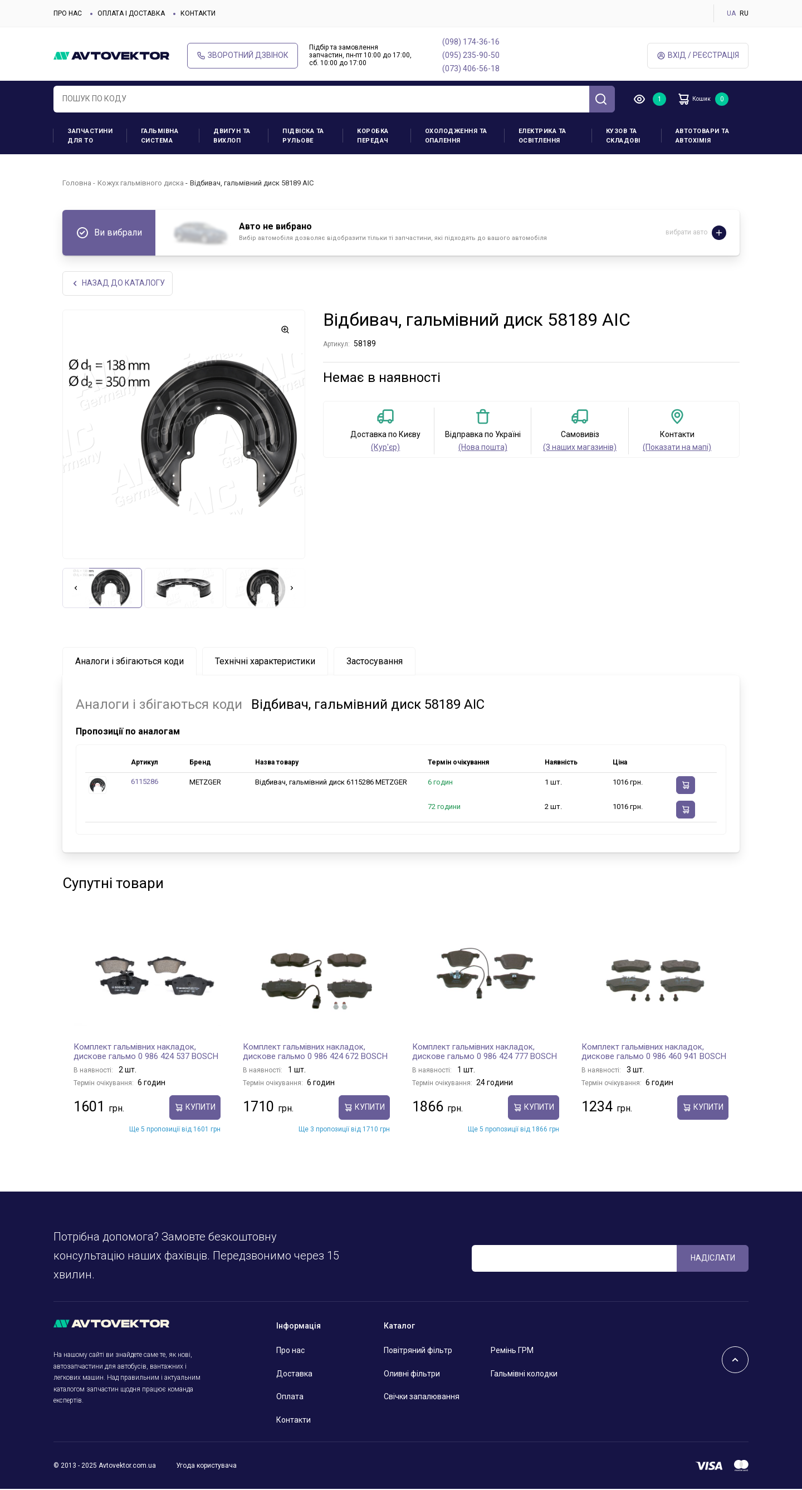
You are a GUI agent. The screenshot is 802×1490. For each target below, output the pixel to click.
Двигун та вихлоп (232, 136)
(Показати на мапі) (677, 448)
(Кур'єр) (385, 448)
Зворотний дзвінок (242, 55)
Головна (76, 183)
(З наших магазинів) (580, 448)
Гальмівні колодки (524, 1374)
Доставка (294, 1374)
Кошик (701, 99)
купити (195, 1108)
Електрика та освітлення (542, 136)
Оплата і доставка (131, 13)
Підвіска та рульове (303, 136)
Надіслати (713, 1258)
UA (731, 13)
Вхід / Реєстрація (698, 55)
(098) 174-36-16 (471, 41)
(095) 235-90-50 (471, 55)
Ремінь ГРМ (512, 1351)
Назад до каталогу (119, 283)
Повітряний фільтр (418, 1351)
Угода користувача (206, 1467)
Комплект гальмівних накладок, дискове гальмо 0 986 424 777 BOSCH (484, 1052)
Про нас (67, 13)
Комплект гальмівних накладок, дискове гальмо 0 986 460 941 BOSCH (653, 1052)
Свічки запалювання (421, 1397)
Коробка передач (373, 136)
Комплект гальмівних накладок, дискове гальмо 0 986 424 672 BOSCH (315, 1052)
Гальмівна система (160, 136)
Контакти (198, 13)
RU (744, 13)
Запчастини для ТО (90, 136)
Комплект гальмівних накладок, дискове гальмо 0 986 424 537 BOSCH (146, 1052)
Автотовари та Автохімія (703, 136)
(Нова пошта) (482, 448)
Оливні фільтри (412, 1374)
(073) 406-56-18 (471, 68)
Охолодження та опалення (456, 136)
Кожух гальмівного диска (140, 183)
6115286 (144, 782)
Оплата (290, 1397)
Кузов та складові (623, 136)
